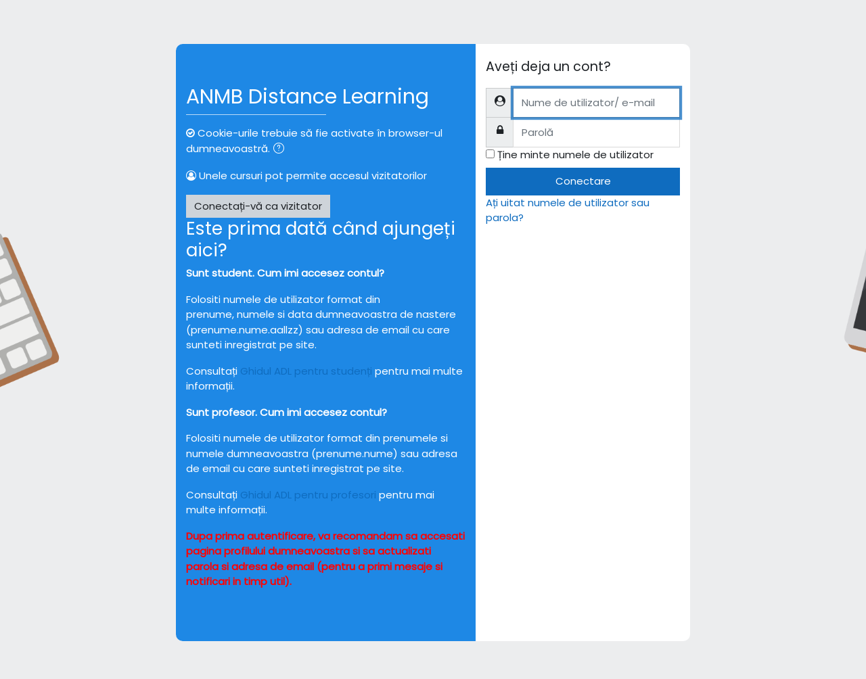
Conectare (583, 181)
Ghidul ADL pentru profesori (308, 495)
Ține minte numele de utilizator (575, 154)
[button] (281, 149)
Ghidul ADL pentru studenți (306, 371)
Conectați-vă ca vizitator (258, 206)
